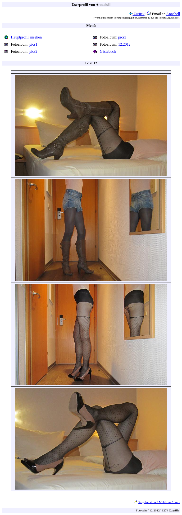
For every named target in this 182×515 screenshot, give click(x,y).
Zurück (137, 14)
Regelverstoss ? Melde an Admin (159, 502)
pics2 (33, 51)
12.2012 (124, 44)
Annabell (173, 14)
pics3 (122, 37)
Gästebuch (108, 51)
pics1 (33, 44)
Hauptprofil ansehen (26, 37)
